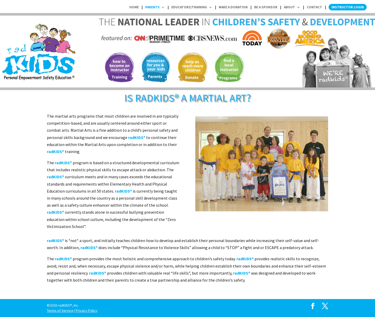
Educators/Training (189, 7)
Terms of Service (60, 310)
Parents (152, 7)
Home (134, 7)
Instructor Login (348, 7)
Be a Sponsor (265, 7)
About (289, 7)
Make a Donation (233, 7)
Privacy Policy (86, 310)
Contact (314, 7)
